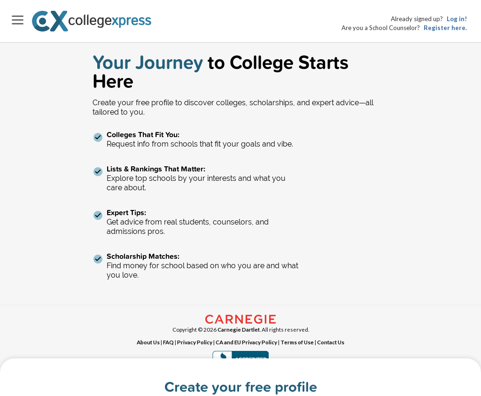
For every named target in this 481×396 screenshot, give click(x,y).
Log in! (457, 19)
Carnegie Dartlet (238, 329)
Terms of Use (297, 342)
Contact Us (330, 342)
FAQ (168, 342)
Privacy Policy (194, 342)
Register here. (445, 27)
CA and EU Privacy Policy (246, 342)
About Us (148, 342)
